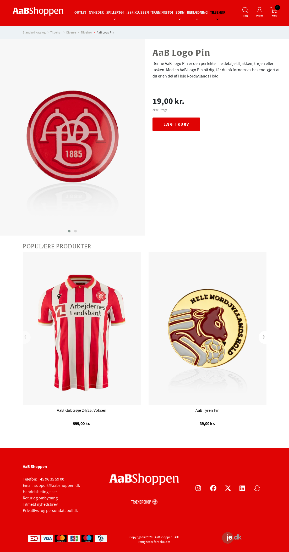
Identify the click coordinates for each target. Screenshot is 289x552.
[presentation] (27, 337)
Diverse (71, 32)
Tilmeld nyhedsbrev (40, 504)
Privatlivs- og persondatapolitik (50, 510)
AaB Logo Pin (105, 32)
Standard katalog (34, 32)
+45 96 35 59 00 (51, 479)
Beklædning (197, 12)
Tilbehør (217, 12)
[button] (69, 231)
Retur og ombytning (40, 498)
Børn (180, 12)
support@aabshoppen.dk (57, 485)
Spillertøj (115, 12)
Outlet (80, 12)
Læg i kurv (176, 124)
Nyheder (96, 12)
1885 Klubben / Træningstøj (149, 12)
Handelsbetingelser (40, 491)
